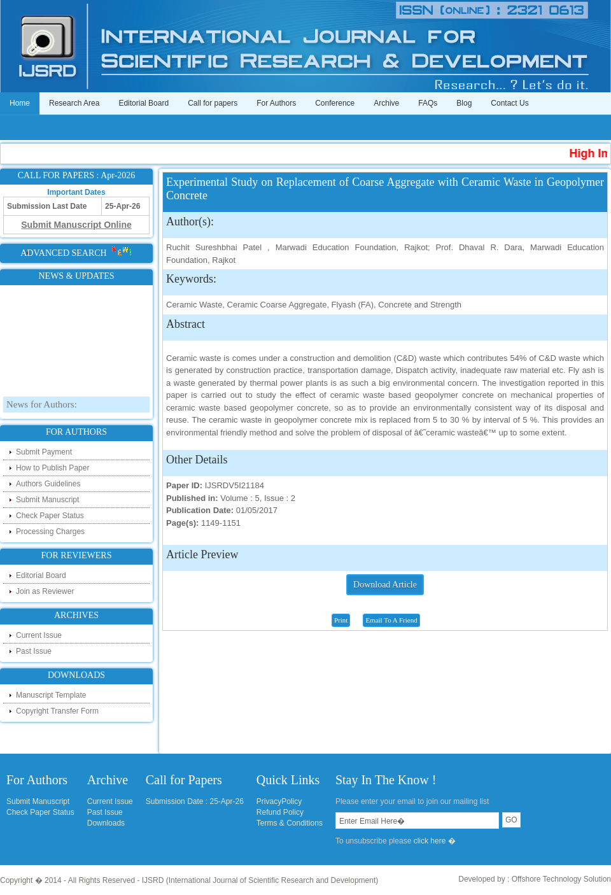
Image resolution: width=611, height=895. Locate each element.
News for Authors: (41, 412)
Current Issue (39, 635)
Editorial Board (143, 103)
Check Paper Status (50, 515)
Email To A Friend (391, 620)
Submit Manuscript (47, 499)
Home (20, 103)
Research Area (74, 103)
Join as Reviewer (45, 591)
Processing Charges (50, 531)
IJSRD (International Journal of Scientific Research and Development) (260, 880)
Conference (335, 103)
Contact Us (509, 103)
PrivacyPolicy (279, 801)
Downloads (106, 823)
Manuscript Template (51, 695)
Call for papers (212, 103)
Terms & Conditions (289, 823)
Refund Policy (280, 812)
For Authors (276, 103)
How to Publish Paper (52, 467)
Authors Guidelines (48, 483)
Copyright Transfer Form (57, 711)
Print (341, 620)
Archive (386, 103)
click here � (435, 840)
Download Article (385, 584)
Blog (464, 103)
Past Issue (34, 651)
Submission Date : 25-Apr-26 (195, 801)
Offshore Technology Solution (561, 879)
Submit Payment (44, 452)
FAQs (427, 103)
